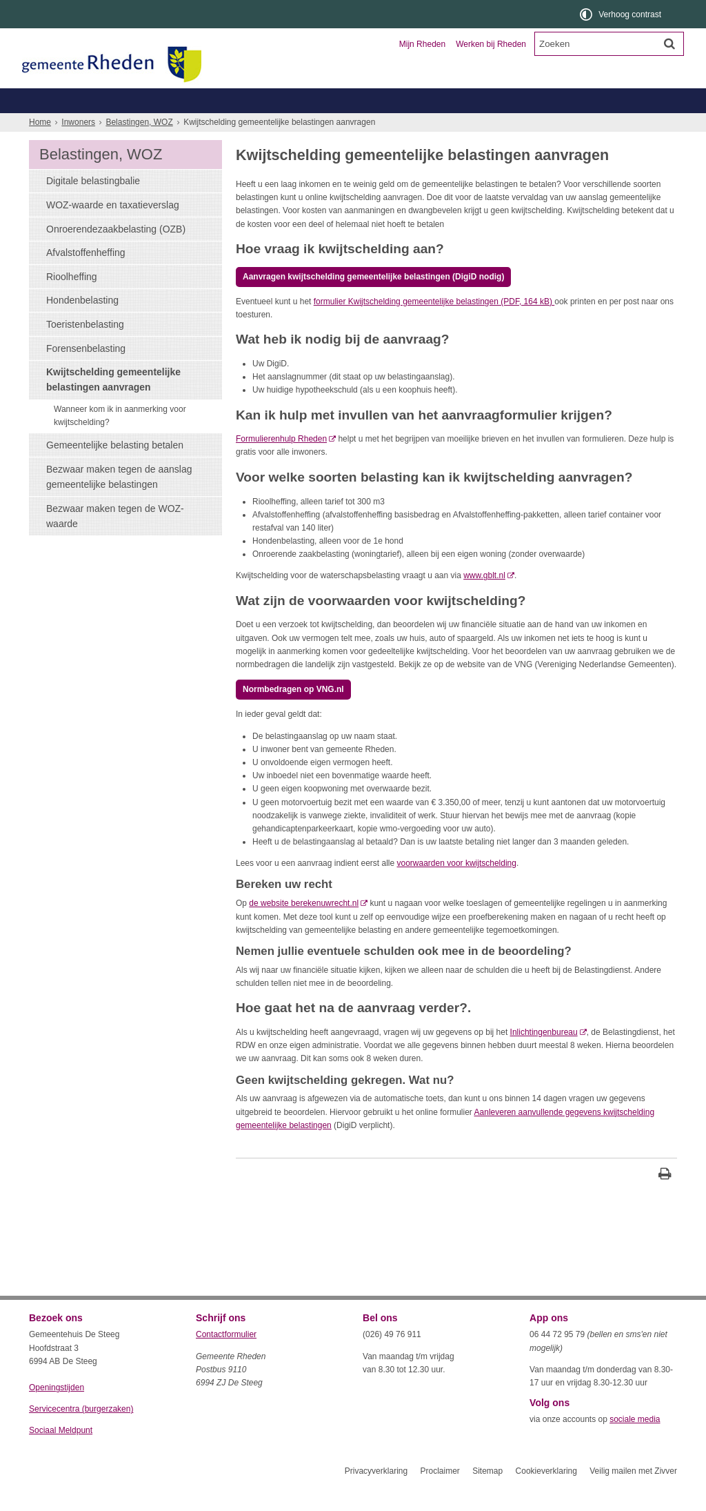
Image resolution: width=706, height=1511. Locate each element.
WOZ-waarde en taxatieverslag (112, 229)
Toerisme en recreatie (409, 100)
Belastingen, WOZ (75, 125)
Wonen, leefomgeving (542, 125)
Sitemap (487, 1496)
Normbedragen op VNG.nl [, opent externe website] (293, 714)
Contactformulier (226, 1359)
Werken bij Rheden (491, 44)
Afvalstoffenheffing (85, 277)
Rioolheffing (71, 301)
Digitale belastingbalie (93, 205)
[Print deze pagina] (665, 1200)
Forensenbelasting (85, 373)
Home (40, 147)
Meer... (622, 125)
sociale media (634, 1444)
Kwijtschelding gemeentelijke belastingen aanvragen (113, 404)
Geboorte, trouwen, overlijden (193, 125)
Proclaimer (439, 1496)
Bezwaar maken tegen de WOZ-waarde (115, 541)
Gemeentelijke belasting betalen (114, 469)
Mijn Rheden (422, 44)
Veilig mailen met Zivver (633, 1496)
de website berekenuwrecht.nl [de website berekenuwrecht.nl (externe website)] (304, 928)
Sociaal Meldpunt (60, 1455)
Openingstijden (56, 1412)
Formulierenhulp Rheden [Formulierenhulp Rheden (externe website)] (281, 463)
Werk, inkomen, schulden (426, 125)
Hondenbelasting (82, 324)
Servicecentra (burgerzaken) (81, 1434)
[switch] (621, 14)
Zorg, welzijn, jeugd (313, 125)
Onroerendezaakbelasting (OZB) (115, 253)
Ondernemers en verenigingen (219, 100)
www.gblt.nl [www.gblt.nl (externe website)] (484, 600)
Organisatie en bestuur (575, 100)
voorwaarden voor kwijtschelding (456, 888)
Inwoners (68, 100)
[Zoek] (669, 43)
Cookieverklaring (546, 1496)
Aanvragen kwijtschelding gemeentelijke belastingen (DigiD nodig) (373, 301)
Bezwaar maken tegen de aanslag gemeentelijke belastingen (119, 501)
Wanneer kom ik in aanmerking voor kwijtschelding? (120, 440)
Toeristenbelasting (85, 349)
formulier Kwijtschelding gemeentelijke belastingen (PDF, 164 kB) (434, 326)
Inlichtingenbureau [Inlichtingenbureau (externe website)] (544, 1057)
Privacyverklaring (376, 1496)
